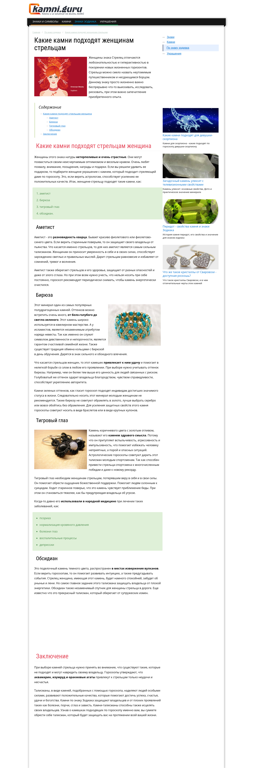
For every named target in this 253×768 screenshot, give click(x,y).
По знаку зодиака (52, 32)
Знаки (170, 37)
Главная (36, 32)
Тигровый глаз (57, 125)
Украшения (108, 21)
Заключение (50, 133)
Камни (66, 21)
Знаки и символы (45, 21)
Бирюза (53, 121)
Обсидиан (54, 129)
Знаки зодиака (85, 21)
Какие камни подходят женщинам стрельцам (86, 32)
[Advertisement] (191, 83)
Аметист (53, 117)
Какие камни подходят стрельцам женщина (67, 113)
